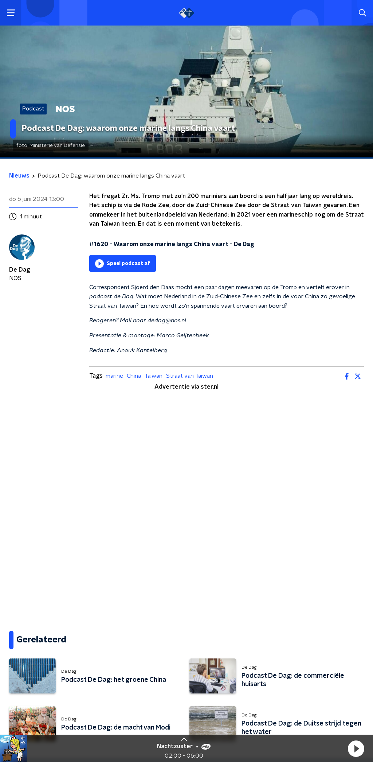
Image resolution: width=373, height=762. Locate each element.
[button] (356, 748)
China (134, 376)
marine (114, 376)
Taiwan (153, 376)
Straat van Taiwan (189, 376)
